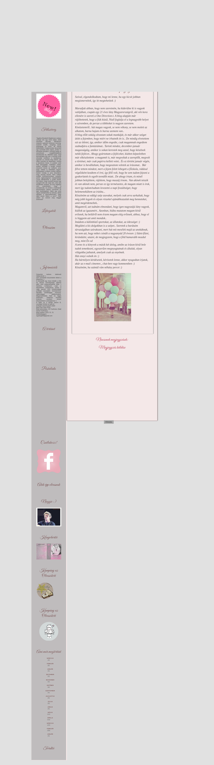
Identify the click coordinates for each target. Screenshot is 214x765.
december (50, 674)
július (50, 702)
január (50, 669)
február (50, 664)
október (50, 685)
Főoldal (108, 422)
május (50, 712)
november (50, 680)
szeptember (50, 691)
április (50, 718)
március (50, 658)
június (50, 707)
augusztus (50, 696)
